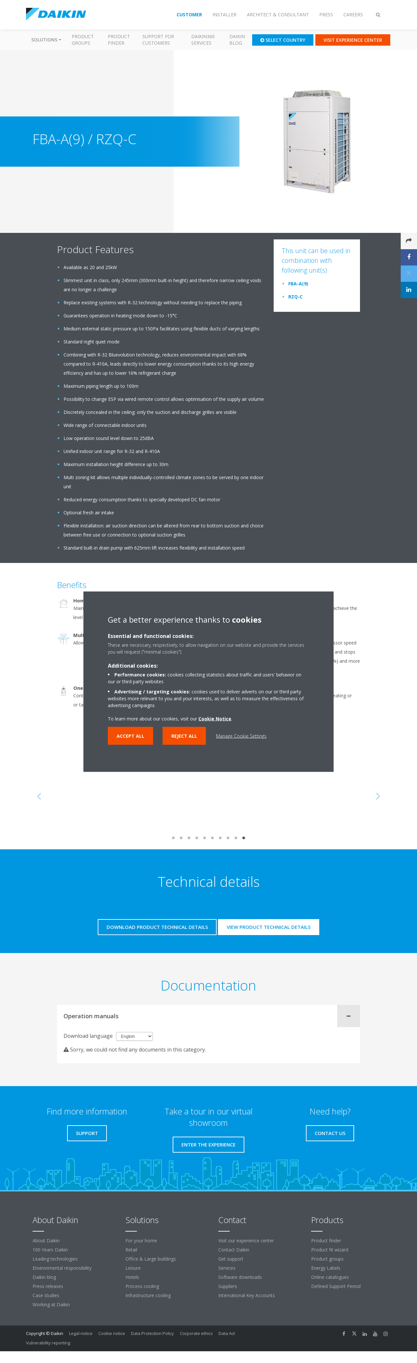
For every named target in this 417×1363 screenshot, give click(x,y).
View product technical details (268, 927)
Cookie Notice (214, 718)
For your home (141, 1240)
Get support (230, 1259)
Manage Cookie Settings (241, 736)
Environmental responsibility (62, 1268)
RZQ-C (295, 297)
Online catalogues (330, 1277)
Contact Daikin (233, 1250)
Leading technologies (55, 1259)
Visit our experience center (246, 1240)
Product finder (119, 39)
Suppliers (227, 1286)
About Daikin (46, 1240)
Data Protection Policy (152, 1333)
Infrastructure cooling (148, 1295)
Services (227, 1268)
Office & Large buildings (150, 1259)
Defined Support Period (336, 1286)
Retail (131, 1250)
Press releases (48, 1286)
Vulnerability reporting (48, 1343)
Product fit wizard (329, 1250)
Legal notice (81, 1333)
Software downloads (240, 1277)
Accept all (130, 736)
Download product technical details (157, 927)
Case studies (46, 1295)
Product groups (83, 39)
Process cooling (142, 1286)
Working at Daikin (51, 1304)
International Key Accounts (246, 1295)
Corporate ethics (196, 1333)
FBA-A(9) (298, 283)
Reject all (184, 736)
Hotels (132, 1277)
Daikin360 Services (203, 39)
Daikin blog (237, 39)
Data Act (227, 1333)
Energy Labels (325, 1268)
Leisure (133, 1268)
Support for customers (158, 39)
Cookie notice (111, 1333)
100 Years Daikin (50, 1250)
